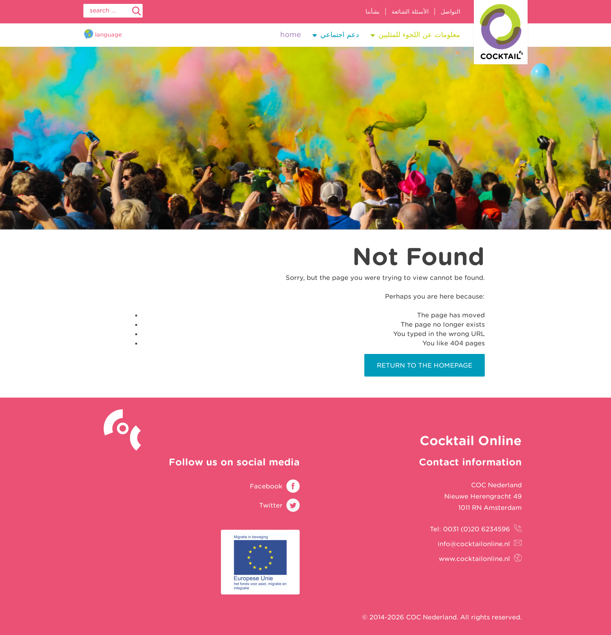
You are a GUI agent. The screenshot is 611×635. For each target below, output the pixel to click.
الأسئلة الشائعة (410, 11)
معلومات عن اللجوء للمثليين (419, 34)
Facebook (266, 486)
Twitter (271, 505)
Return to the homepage (424, 365)
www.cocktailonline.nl (474, 558)
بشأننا (373, 11)
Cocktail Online (501, 32)
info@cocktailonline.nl (474, 544)
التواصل (450, 11)
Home (290, 34)
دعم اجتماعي (339, 34)
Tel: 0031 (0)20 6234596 (470, 529)
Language (108, 34)
